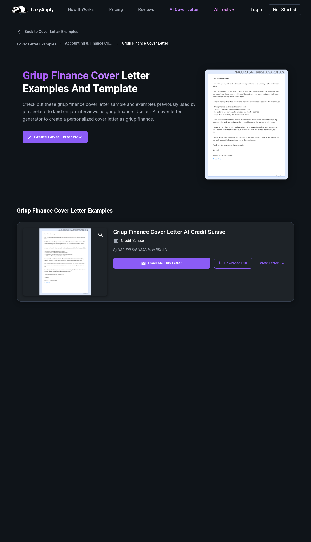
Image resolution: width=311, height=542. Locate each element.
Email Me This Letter (161, 263)
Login (256, 9)
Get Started (284, 9)
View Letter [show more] (272, 263)
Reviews (146, 9)
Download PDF (232, 263)
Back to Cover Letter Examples (47, 32)
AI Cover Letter (184, 9)
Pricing (116, 9)
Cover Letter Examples (36, 44)
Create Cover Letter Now (54, 137)
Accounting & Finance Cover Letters (89, 43)
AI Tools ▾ (224, 9)
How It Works (81, 9)
